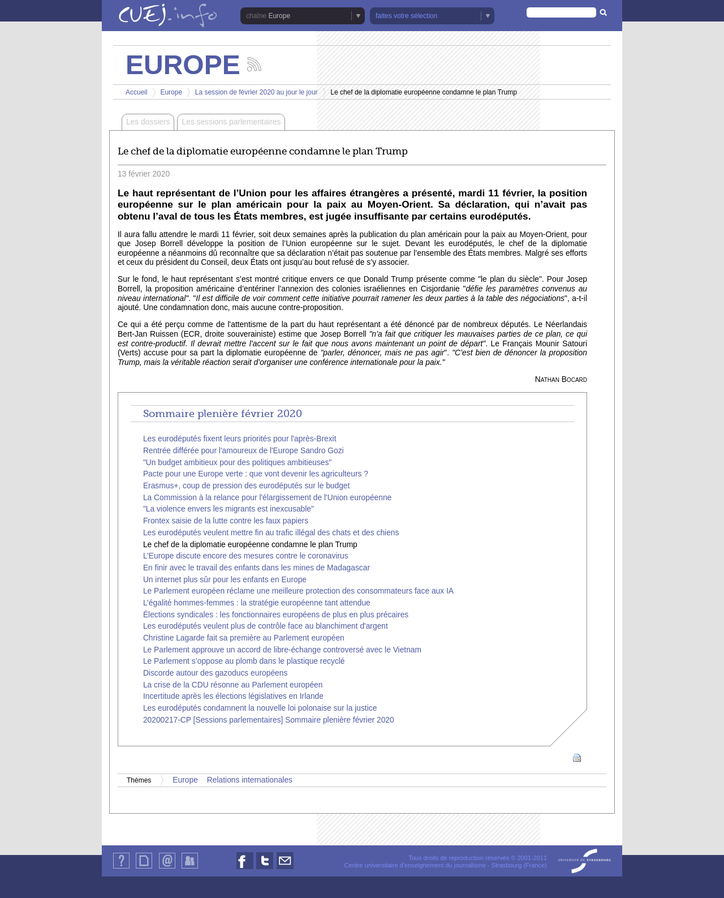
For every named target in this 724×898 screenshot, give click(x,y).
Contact (167, 868)
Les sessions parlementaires (231, 122)
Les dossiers (148, 122)
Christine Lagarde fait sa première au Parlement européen (243, 638)
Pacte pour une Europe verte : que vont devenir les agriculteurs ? (255, 474)
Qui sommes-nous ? (121, 868)
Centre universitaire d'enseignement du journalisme (414, 865)
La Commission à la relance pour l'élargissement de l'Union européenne (267, 497)
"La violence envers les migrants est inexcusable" (228, 509)
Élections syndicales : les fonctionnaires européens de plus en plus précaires (275, 615)
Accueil (137, 92)
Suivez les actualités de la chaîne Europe (254, 64)
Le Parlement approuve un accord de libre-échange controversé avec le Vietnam (282, 650)
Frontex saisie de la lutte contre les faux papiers (225, 521)
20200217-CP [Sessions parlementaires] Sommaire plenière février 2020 (268, 720)
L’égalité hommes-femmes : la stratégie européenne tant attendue (256, 603)
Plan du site (144, 868)
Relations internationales (249, 780)
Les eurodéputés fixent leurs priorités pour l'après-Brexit (240, 439)
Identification (190, 868)
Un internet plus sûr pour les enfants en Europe (225, 579)
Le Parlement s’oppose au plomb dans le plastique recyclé (244, 661)
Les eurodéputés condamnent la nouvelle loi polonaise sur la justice (260, 708)
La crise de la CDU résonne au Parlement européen (233, 685)
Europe (279, 16)
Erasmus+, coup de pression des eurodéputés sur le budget (246, 486)
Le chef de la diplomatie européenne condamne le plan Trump (250, 544)
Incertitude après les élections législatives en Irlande (233, 696)
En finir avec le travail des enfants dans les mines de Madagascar (256, 568)
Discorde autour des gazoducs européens (215, 673)
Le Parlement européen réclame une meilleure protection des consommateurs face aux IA (298, 591)
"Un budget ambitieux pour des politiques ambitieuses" (237, 462)
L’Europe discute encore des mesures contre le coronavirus (245, 556)
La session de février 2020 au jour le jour (256, 92)
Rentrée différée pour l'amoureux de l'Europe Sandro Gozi (243, 450)
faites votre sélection (406, 16)
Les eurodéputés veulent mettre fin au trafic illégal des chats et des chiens (271, 533)
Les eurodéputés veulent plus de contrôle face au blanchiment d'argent (265, 626)
